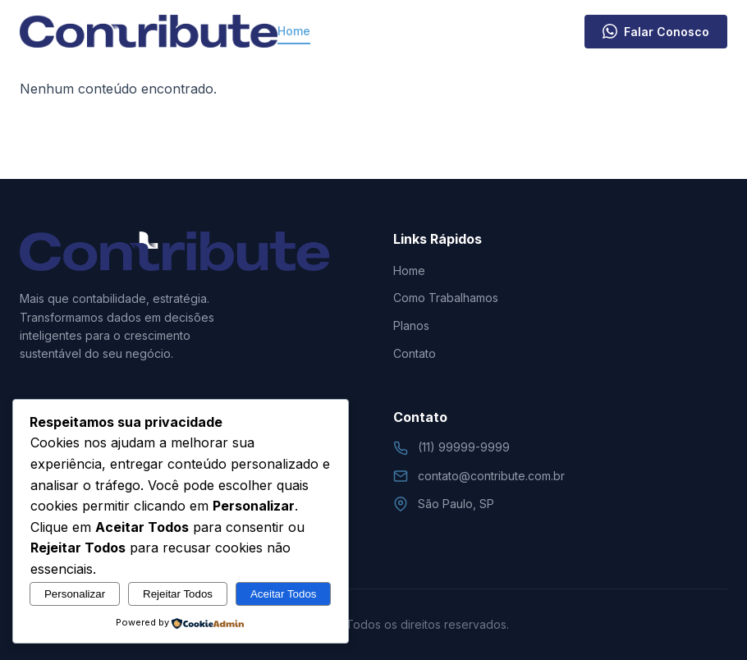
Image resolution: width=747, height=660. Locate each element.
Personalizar (74, 594)
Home (293, 31)
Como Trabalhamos (374, 31)
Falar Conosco (656, 31)
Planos (492, 31)
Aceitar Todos (283, 594)
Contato (561, 31)
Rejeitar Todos (178, 594)
